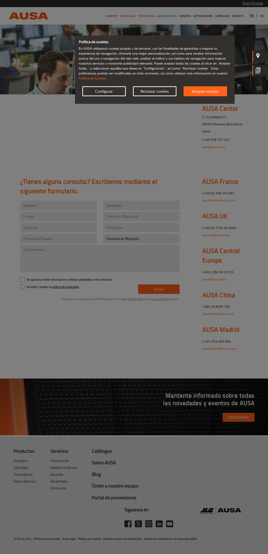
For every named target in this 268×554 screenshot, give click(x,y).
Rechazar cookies (155, 91)
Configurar (104, 91)
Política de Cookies (92, 78)
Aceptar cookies (205, 91)
